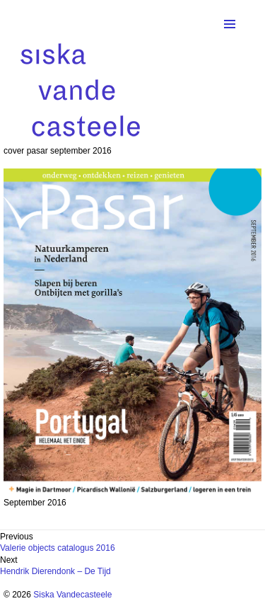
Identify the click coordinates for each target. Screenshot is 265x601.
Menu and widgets (230, 39)
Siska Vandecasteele (72, 595)
